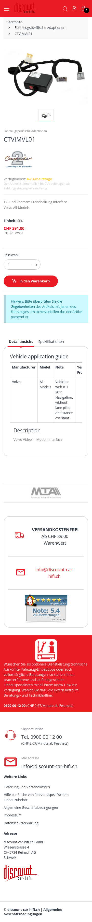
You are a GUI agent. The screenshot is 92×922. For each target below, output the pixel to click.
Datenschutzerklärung (21, 823)
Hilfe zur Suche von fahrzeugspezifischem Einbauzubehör (36, 797)
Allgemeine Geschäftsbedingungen (31, 807)
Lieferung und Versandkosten (27, 787)
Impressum (13, 815)
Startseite (14, 21)
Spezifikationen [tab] (51, 341)
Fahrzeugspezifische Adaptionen (40, 27)
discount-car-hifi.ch (23, 909)
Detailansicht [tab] (21, 341)
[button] (65, 8)
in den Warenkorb (31, 281)
